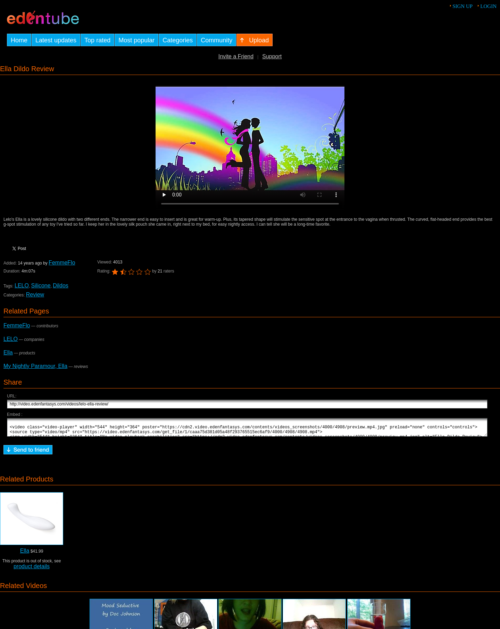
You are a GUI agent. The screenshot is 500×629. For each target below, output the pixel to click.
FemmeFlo (62, 263)
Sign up (462, 6)
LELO (22, 285)
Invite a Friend (235, 56)
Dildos (60, 285)
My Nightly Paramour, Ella (35, 366)
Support (272, 56)
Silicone (41, 285)
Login (488, 6)
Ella (8, 352)
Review (35, 294)
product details (32, 569)
